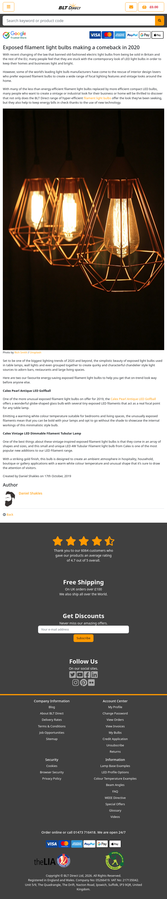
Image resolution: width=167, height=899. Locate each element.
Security (51, 759)
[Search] (159, 21)
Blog (52, 707)
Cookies (51, 766)
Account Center (115, 701)
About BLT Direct (52, 713)
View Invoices (115, 726)
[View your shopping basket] (151, 7)
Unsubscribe (115, 745)
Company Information (52, 701)
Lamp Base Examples (115, 766)
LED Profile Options (115, 772)
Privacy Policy (51, 778)
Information (115, 759)
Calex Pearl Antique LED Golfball (133, 399)
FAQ (115, 791)
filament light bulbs (97, 98)
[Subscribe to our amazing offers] (83, 629)
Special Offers (115, 804)
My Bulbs (115, 732)
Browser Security (52, 772)
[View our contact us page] (131, 6)
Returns (115, 751)
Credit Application (115, 739)
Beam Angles (115, 785)
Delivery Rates (52, 720)
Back (8, 514)
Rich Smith (20, 352)
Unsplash (35, 352)
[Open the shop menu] (8, 6)
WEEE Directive (115, 798)
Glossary (115, 810)
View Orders (115, 720)
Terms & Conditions (52, 726)
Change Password (115, 713)
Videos (115, 817)
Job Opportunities (51, 732)
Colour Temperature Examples (115, 778)
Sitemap (52, 739)
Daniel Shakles (30, 493)
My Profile (115, 707)
